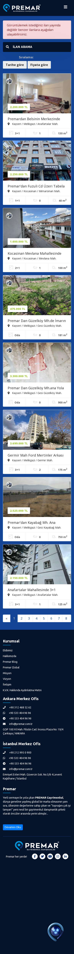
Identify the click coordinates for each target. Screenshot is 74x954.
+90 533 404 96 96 (17, 712)
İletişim (7, 684)
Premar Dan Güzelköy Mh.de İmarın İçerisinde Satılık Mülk (37, 321)
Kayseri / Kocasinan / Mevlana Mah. (32, 258)
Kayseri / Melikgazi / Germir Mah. (30, 460)
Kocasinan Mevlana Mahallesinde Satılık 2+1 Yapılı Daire (34, 253)
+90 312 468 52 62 (17, 707)
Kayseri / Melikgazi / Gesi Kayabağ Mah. (34, 527)
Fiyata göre (39, 65)
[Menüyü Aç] (65, 8)
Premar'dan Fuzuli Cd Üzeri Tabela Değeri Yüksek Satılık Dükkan (36, 186)
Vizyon (7, 678)
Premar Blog (10, 661)
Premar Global (11, 667)
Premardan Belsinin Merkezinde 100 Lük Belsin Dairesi (34, 119)
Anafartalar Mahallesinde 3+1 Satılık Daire (32, 590)
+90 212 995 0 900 (17, 752)
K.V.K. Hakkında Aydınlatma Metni (22, 690)
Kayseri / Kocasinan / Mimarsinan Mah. (34, 191)
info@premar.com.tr (18, 723)
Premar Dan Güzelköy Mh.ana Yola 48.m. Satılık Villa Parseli (36, 388)
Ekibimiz (8, 650)
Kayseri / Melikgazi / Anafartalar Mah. (33, 123)
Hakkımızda (9, 656)
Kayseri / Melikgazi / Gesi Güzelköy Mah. (35, 325)
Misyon (7, 673)
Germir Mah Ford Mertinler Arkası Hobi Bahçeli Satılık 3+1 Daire (35, 455)
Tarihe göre (15, 65)
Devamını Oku (13, 827)
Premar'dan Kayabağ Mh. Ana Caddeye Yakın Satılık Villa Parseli (35, 523)
